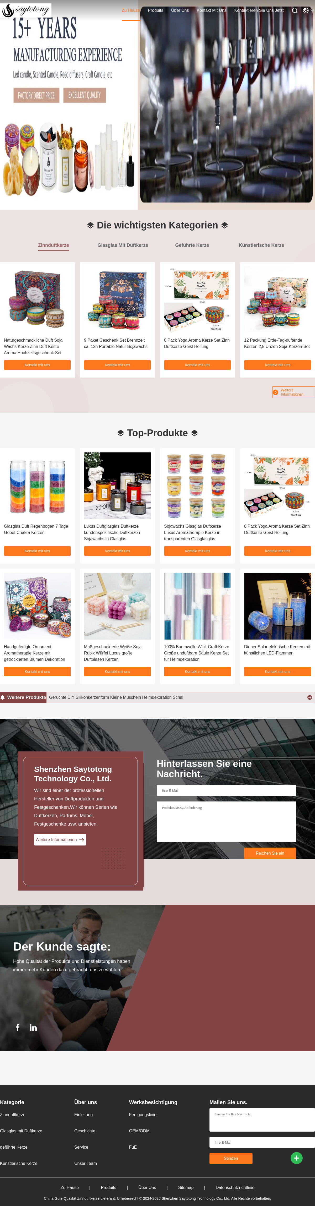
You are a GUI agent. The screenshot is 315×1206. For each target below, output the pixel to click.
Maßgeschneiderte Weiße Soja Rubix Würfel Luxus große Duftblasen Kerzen (112, 653)
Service (81, 1147)
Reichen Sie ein (270, 853)
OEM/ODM (139, 1131)
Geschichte (84, 1131)
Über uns (180, 10)
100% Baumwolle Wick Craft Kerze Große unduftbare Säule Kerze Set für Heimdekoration (196, 653)
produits (155, 10)
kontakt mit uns (212, 10)
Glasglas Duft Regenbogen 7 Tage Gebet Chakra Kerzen (36, 529)
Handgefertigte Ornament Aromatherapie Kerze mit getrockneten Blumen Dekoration (34, 653)
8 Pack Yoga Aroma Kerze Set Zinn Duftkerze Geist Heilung (277, 529)
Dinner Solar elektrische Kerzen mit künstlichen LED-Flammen (277, 650)
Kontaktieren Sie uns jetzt (259, 10)
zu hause (131, 10)
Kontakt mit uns (37, 365)
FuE (133, 1147)
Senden (231, 1158)
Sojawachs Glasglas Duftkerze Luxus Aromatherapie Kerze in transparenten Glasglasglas (192, 532)
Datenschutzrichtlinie (235, 1187)
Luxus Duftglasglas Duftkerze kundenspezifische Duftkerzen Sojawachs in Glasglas (112, 532)
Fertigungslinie (142, 1114)
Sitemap (197, 1187)
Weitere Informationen (288, 392)
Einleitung (83, 1114)
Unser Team (85, 1163)
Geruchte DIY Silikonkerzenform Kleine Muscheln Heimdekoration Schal (116, 697)
